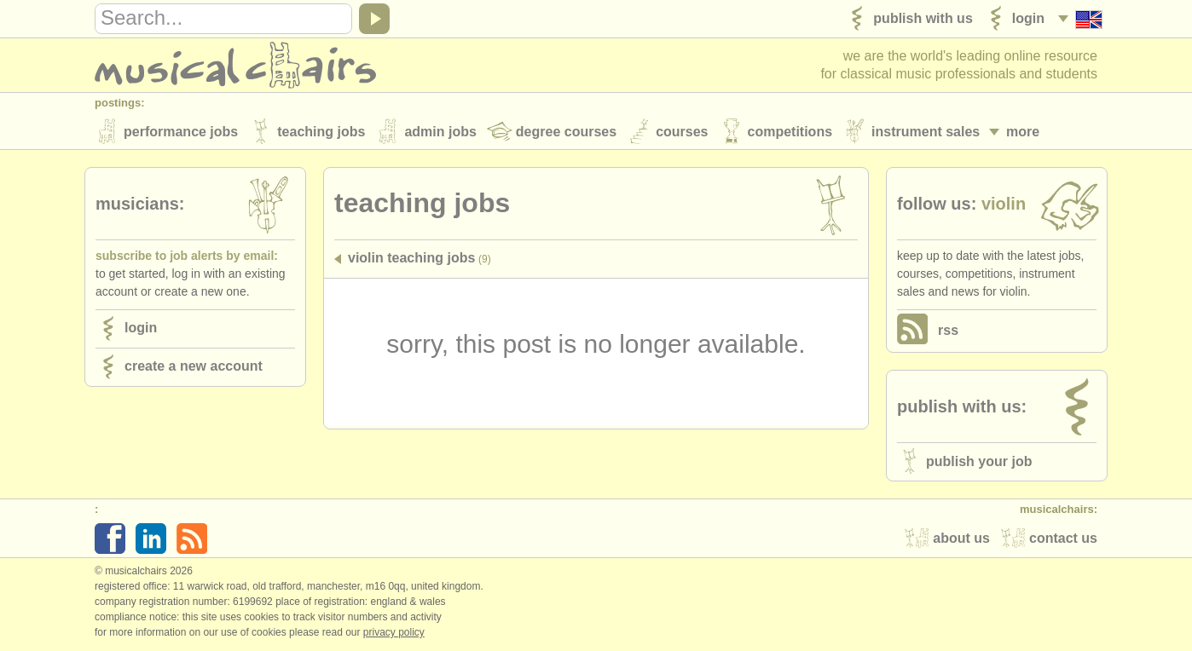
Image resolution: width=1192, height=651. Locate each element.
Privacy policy (394, 633)
